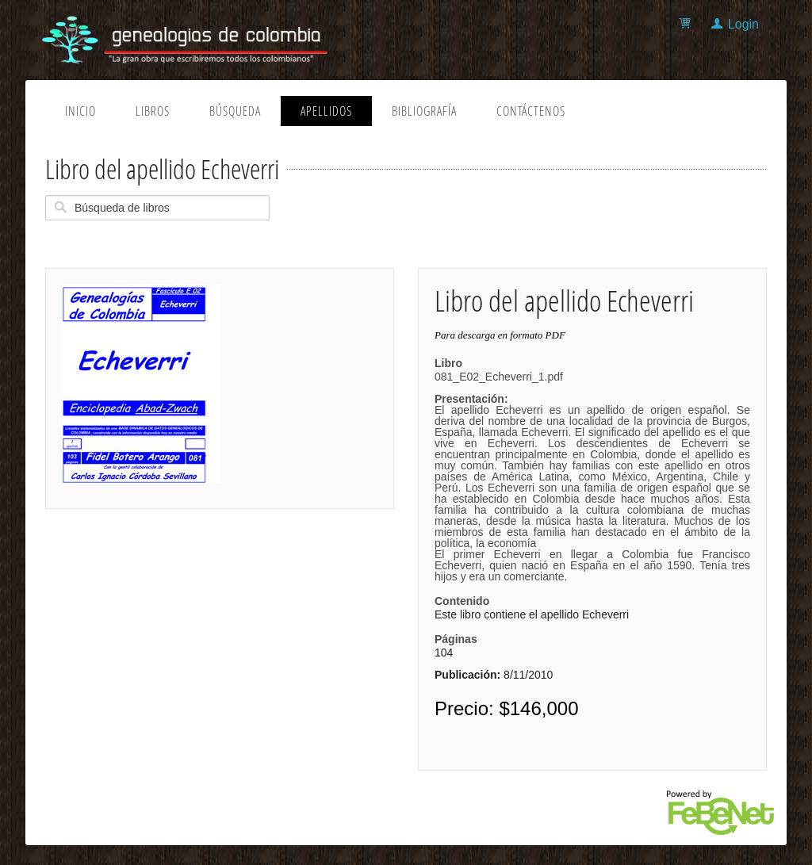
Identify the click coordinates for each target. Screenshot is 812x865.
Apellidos (326, 111)
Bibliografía (424, 111)
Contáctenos (530, 111)
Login (743, 24)
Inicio (80, 111)
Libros (153, 111)
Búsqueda (235, 111)
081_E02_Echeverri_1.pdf (592, 476)
